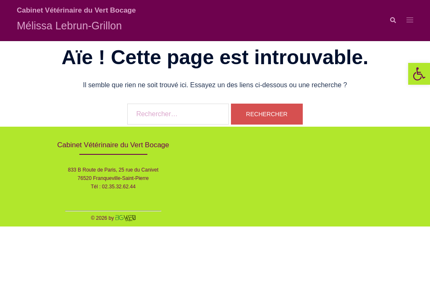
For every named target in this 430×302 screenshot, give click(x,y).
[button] (419, 74)
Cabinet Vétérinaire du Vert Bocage (76, 10)
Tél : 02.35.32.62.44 (113, 187)
